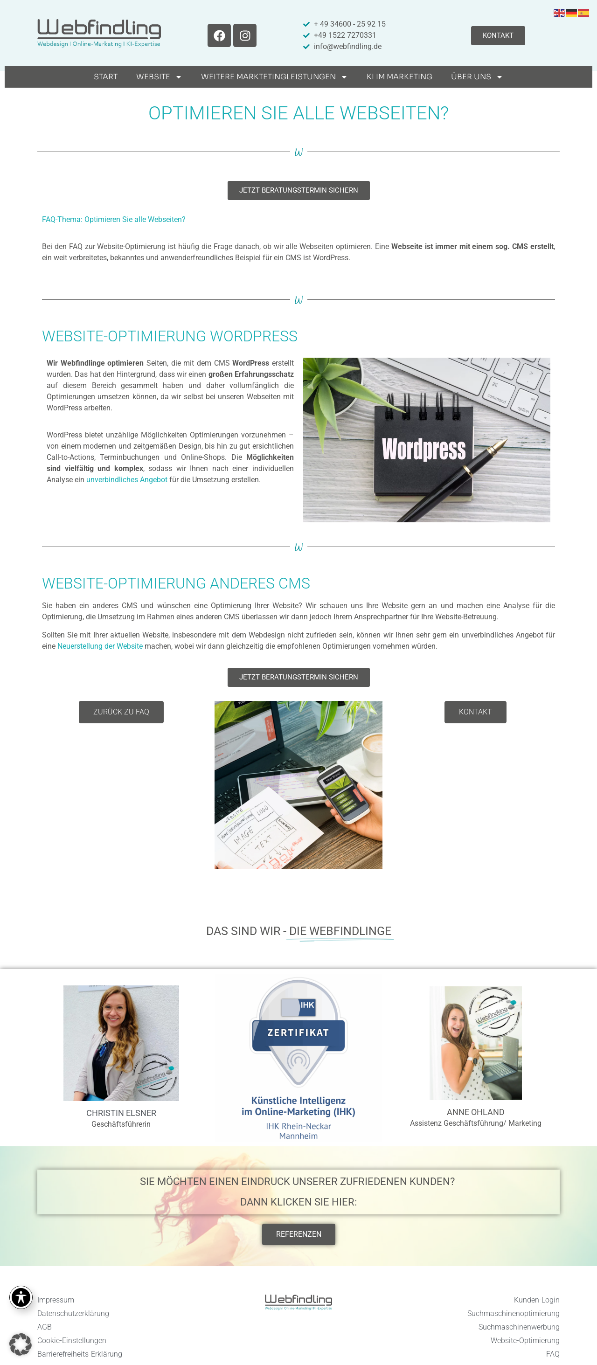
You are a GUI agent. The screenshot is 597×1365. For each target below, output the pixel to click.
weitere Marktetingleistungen (274, 77)
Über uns (477, 77)
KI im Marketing (399, 77)
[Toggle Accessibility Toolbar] (21, 1297)
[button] (20, 1344)
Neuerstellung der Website (100, 646)
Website (159, 77)
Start (106, 77)
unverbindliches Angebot (126, 479)
